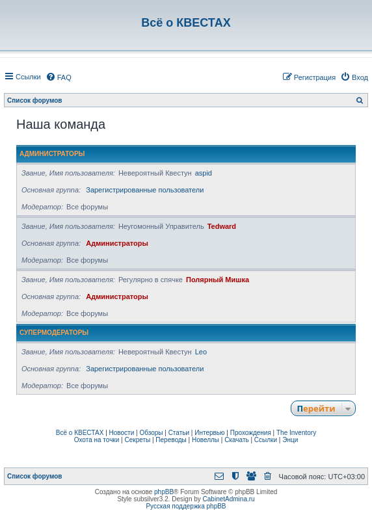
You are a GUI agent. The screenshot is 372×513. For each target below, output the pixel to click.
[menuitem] (59, 77)
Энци (290, 439)
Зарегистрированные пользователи (145, 190)
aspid (203, 173)
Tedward (221, 226)
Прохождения (250, 432)
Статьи (178, 432)
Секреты (137, 439)
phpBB (164, 491)
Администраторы (52, 153)
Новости (122, 432)
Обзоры (151, 432)
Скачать (236, 439)
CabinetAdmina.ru (229, 499)
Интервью (209, 432)
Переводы (170, 439)
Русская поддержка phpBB (186, 506)
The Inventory (296, 432)
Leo (201, 352)
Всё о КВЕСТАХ (80, 432)
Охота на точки (97, 439)
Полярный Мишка (217, 279)
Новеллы (205, 439)
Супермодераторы (54, 332)
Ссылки (265, 439)
